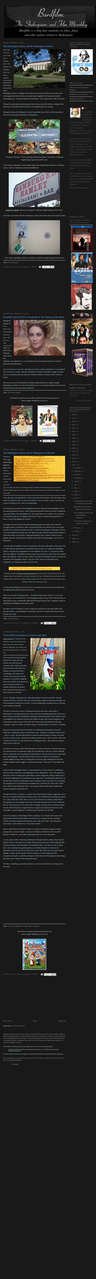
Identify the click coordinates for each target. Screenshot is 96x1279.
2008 (74, 542)
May (76, 491)
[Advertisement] (26, 293)
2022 (74, 428)
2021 (74, 431)
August (76, 481)
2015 (74, 451)
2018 (74, 441)
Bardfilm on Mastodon (77, 388)
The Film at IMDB (14, 393)
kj (85, 108)
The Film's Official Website (30, 926)
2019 (74, 438)
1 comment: (33, 266)
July (75, 485)
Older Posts (62, 1021)
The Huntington (13, 262)
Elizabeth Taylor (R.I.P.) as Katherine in (33, 317)
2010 (74, 535)
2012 (74, 461)
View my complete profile (78, 188)
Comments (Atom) (18, 1026)
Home (35, 1021)
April (76, 495)
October (77, 474)
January (77, 531)
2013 (74, 458)
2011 (74, 465)
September (78, 478)
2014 (74, 455)
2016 (74, 448)
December (77, 468)
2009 (74, 539)
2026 (74, 415)
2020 (74, 435)
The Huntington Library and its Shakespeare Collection (29, 453)
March (76, 498)
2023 (74, 425)
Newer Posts (7, 1021)
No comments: (34, 623)
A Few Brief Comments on (25, 635)
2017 (74, 445)
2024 (74, 421)
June (76, 488)
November (77, 471)
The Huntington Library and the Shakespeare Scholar (28, 46)
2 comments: (34, 440)
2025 (74, 418)
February (77, 528)
